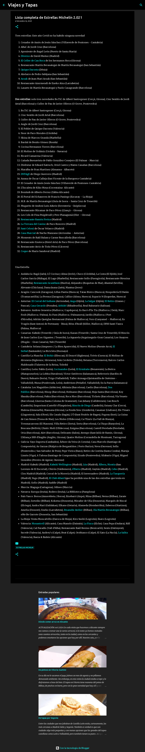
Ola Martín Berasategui (106, 509)
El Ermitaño (83, 369)
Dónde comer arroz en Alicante (53, 622)
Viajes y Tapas (23, 4)
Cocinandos (60, 369)
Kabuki (54, 464)
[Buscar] (41, 5)
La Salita (123, 532)
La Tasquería (117, 473)
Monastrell (38, 523)
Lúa (85, 464)
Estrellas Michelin (24, 547)
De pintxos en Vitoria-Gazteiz (52, 670)
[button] (17, 27)
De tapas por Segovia (48, 718)
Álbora (102, 464)
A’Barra (76, 469)
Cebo (114, 469)
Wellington (65, 464)
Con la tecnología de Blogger (72, 748)
